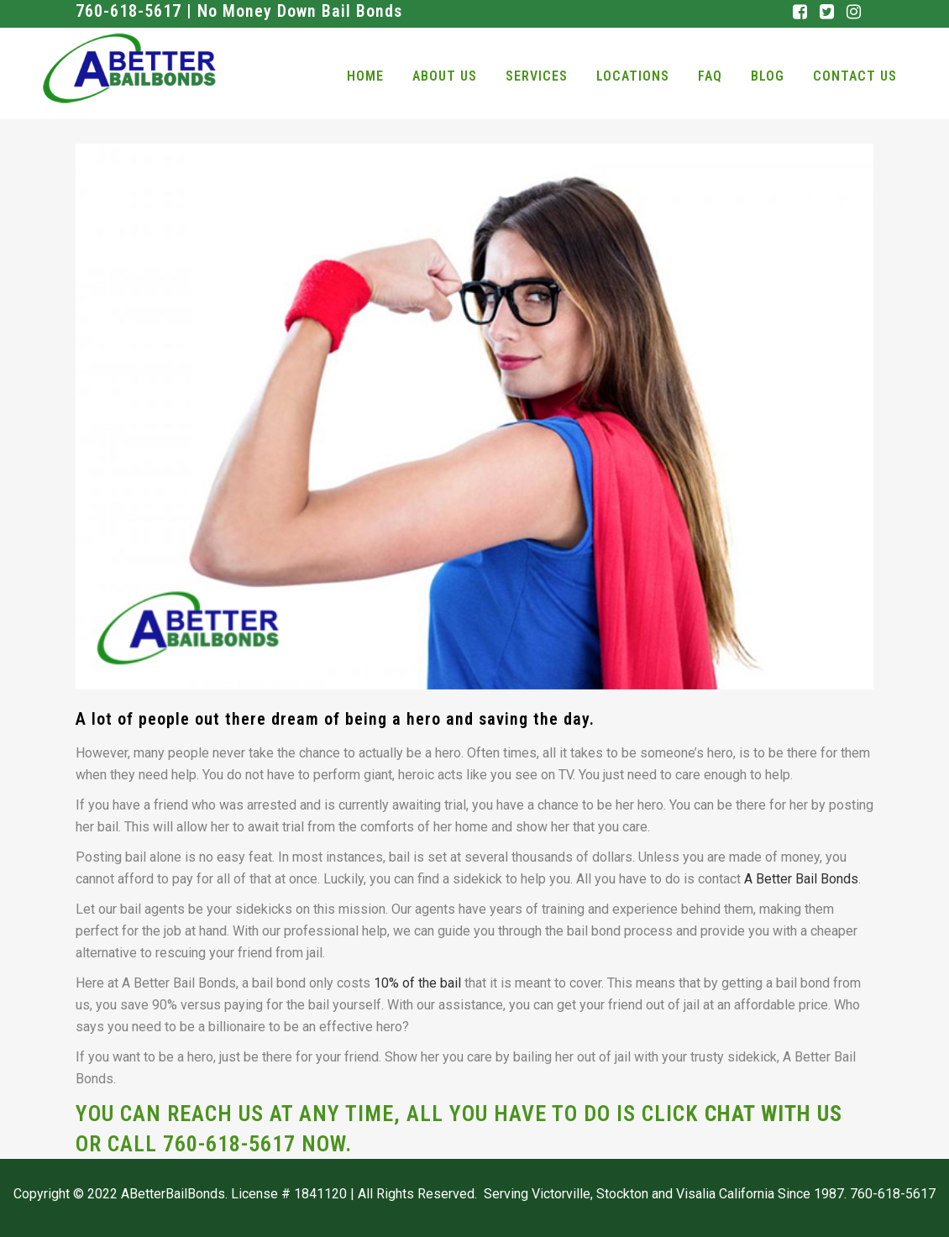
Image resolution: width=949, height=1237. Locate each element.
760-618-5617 (232, 1143)
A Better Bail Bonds (801, 879)
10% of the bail (417, 983)
